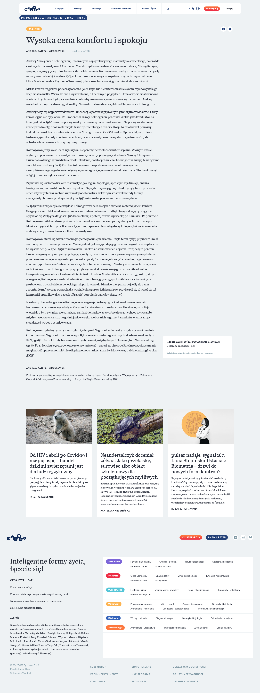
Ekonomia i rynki (139, 566)
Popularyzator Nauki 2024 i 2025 (53, 18)
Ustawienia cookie (185, 681)
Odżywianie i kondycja (222, 618)
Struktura (115, 561)
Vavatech (26, 673)
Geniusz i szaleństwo (192, 604)
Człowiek (35, 28)
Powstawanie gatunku (141, 604)
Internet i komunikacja (174, 627)
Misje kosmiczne (139, 580)
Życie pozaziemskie (187, 576)
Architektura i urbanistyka (143, 627)
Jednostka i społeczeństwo (176, 608)
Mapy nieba (161, 580)
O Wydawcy (97, 681)
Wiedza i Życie (149, 8)
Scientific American (121, 8)
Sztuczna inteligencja (222, 561)
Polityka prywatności (188, 674)
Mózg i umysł (167, 604)
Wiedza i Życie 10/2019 (180, 341)
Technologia (116, 627)
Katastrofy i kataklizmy (229, 590)
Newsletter (218, 537)
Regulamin (139, 681)
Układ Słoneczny (139, 576)
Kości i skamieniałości (198, 590)
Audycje (59, 8)
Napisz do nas (141, 674)
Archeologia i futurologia (142, 608)
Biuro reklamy (141, 667)
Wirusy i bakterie (139, 618)
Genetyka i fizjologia (222, 604)
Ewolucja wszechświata (217, 576)
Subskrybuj (212, 8)
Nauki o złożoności (194, 561)
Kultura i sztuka (163, 566)
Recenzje (96, 8)
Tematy (78, 8)
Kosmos (114, 575)
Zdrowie (114, 618)
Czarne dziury (162, 576)
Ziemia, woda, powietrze (167, 590)
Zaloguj (229, 8)
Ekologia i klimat (139, 590)
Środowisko (116, 589)
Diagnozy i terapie (164, 618)
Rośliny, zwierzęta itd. (141, 594)
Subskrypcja (191, 537)
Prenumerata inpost (104, 674)
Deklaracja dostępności (189, 667)
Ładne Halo (24, 669)
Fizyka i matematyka (141, 561)
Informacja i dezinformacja (211, 608)
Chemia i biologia (167, 561)
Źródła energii (201, 627)
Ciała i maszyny (224, 627)
